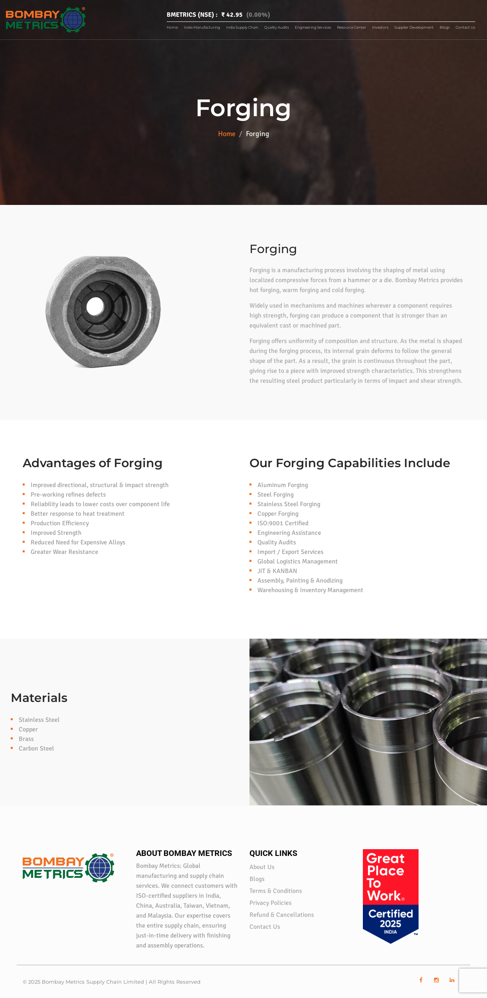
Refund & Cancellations (281, 915)
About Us (262, 867)
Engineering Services (313, 27)
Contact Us (465, 27)
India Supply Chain (242, 27)
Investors (380, 27)
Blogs (445, 27)
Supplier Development (414, 27)
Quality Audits (276, 27)
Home (172, 27)
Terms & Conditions (275, 891)
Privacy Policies (270, 903)
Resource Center (351, 27)
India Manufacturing (202, 27)
